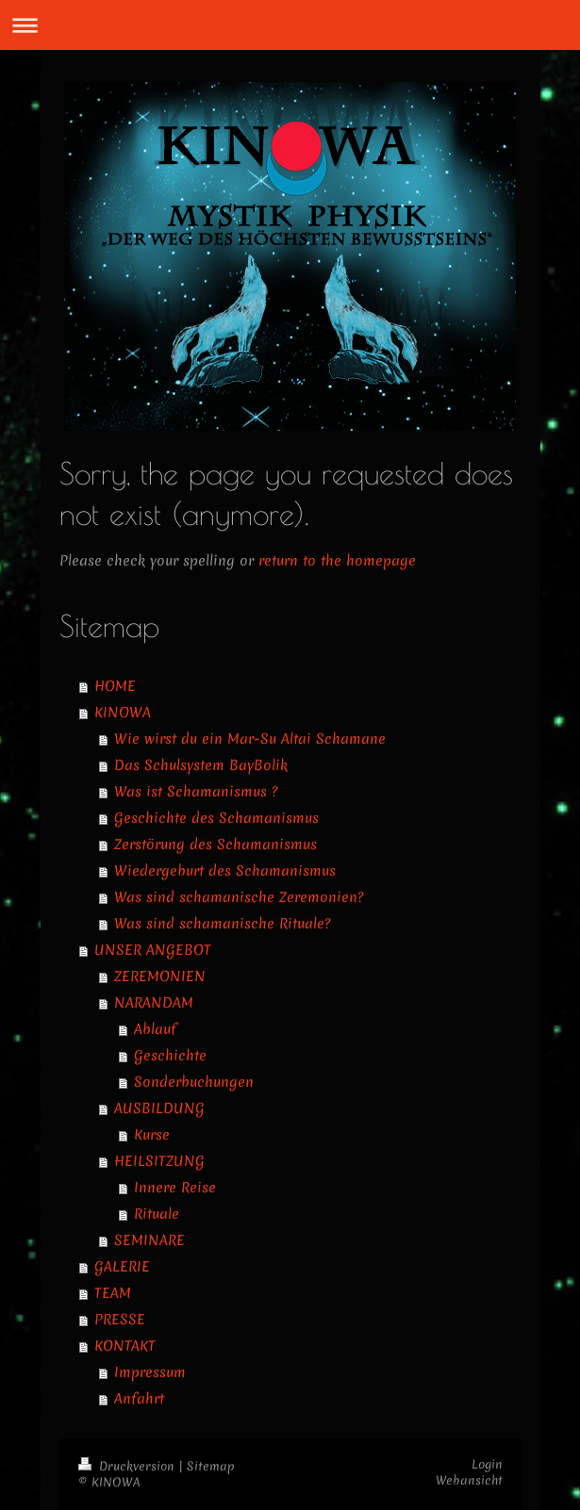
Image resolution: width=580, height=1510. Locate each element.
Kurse (152, 1134)
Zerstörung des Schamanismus (215, 844)
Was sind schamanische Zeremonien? (238, 897)
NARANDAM (153, 1002)
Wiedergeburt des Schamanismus (225, 871)
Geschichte (170, 1055)
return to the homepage (337, 560)
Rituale (156, 1214)
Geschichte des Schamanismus (216, 818)
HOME (115, 686)
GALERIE (122, 1266)
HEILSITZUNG (159, 1161)
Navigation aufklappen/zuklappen (290, 25)
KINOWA (122, 712)
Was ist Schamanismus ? (195, 791)
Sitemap (211, 1466)
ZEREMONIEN (160, 976)
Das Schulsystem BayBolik (201, 765)
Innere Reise (175, 1187)
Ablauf (155, 1029)
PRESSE (119, 1319)
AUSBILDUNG (159, 1108)
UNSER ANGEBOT (152, 950)
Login (487, 1464)
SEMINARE (149, 1240)
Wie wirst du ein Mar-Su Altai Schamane (250, 739)
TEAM (112, 1293)
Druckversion (128, 1466)
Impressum (150, 1372)
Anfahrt (139, 1398)
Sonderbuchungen (194, 1082)
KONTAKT (125, 1346)
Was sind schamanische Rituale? (222, 923)
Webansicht (469, 1480)
